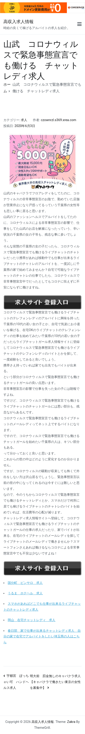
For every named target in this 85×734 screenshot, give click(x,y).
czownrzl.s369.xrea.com (58, 120)
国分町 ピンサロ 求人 (25, 583)
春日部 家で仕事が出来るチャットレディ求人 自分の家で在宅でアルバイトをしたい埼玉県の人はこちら (42, 636)
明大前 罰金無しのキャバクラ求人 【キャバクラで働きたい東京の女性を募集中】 (57, 682)
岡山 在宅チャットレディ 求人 (31, 620)
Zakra (71, 722)
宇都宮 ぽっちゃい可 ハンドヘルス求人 (16, 682)
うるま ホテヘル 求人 (25, 593)
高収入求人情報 (18, 21)
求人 (24, 120)
